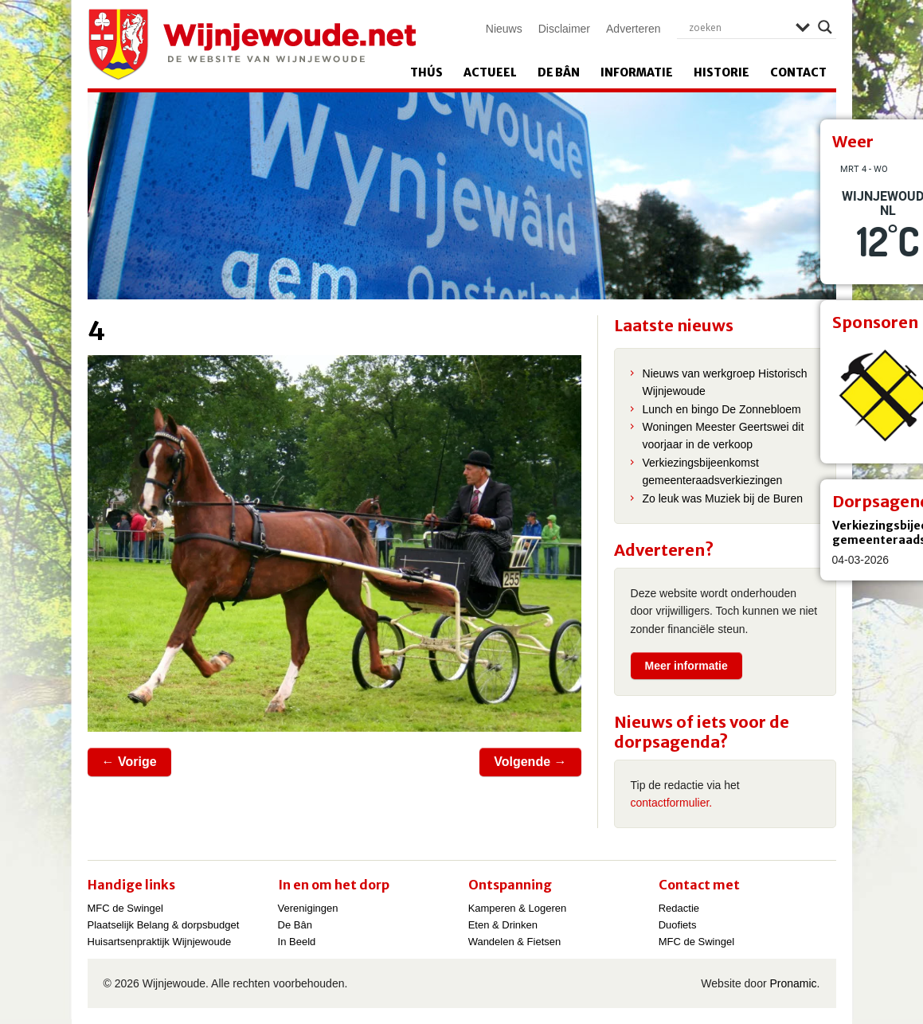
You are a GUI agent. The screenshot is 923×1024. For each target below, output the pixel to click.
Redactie (679, 908)
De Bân (559, 72)
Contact (798, 72)
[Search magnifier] (825, 27)
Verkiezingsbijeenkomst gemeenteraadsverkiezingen (713, 471)
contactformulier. (672, 802)
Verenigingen (308, 908)
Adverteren (633, 28)
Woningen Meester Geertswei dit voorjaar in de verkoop (723, 435)
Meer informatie (686, 665)
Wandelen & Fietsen (514, 942)
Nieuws (504, 28)
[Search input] (738, 27)
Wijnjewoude (252, 44)
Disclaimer (564, 28)
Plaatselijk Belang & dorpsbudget (164, 925)
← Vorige (129, 761)
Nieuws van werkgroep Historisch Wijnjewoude (725, 382)
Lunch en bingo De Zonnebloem (722, 409)
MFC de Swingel (125, 908)
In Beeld (297, 942)
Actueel (490, 72)
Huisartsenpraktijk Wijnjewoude (160, 942)
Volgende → (530, 761)
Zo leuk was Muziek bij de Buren (723, 498)
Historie (721, 72)
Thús (426, 72)
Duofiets (678, 925)
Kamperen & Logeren (517, 908)
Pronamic (792, 983)
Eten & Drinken (503, 925)
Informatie (636, 72)
